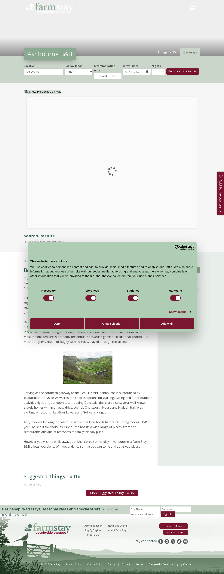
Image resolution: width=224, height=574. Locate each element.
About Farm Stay (117, 530)
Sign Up (167, 514)
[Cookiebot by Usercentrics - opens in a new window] (177, 247)
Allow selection (112, 323)
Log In (139, 564)
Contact (125, 564)
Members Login (175, 532)
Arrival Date (131, 66)
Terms (111, 564)
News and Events (117, 525)
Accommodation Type (104, 68)
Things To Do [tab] (167, 52)
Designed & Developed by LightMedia (170, 564)
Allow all (167, 323)
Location (29, 66)
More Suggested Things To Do (112, 493)
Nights (156, 66)
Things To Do (91, 534)
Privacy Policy (73, 564)
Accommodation (93, 525)
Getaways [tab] (190, 52)
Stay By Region (92, 530)
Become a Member (173, 526)
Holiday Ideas (73, 66)
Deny (57, 323)
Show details (177, 311)
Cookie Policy (94, 564)
